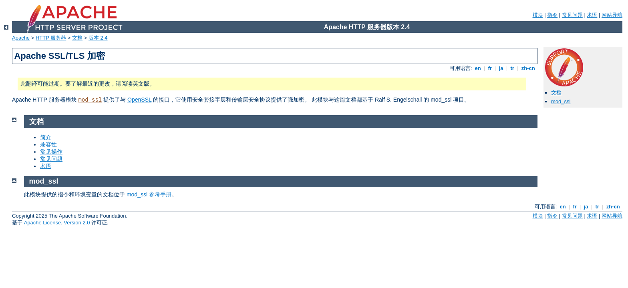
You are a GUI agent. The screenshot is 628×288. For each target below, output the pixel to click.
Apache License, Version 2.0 (57, 223)
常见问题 (572, 15)
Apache (21, 38)
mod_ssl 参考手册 (149, 194)
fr (490, 68)
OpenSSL (139, 99)
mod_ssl (90, 100)
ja (501, 68)
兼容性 (48, 144)
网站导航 (612, 15)
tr (512, 68)
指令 (552, 15)
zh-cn (528, 68)
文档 (77, 38)
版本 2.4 (98, 38)
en (477, 68)
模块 (538, 15)
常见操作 (51, 151)
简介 (45, 137)
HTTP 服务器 (51, 38)
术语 (592, 15)
